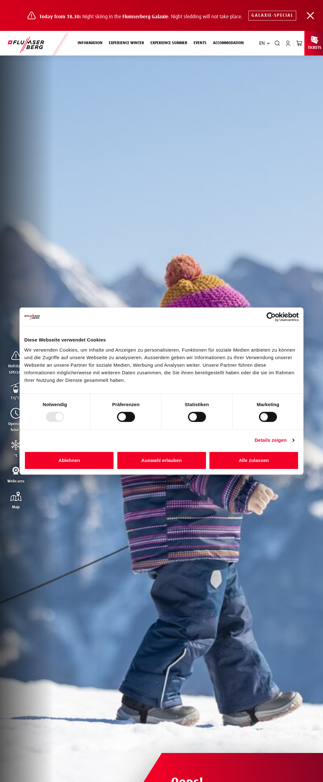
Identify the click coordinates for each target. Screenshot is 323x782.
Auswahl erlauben (161, 460)
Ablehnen (69, 460)
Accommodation (228, 43)
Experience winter (128, 42)
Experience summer (170, 42)
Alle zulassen (254, 460)
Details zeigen (270, 440)
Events (200, 43)
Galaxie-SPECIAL (272, 15)
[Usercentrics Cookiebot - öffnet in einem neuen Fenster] (271, 317)
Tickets (314, 42)
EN (262, 43)
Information (92, 42)
